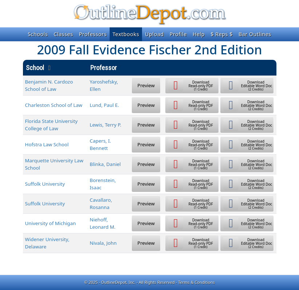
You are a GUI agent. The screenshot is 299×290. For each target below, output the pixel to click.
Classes (63, 34)
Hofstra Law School (47, 144)
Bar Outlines (255, 34)
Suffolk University (45, 184)
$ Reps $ (222, 34)
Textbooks (126, 34)
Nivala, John (103, 243)
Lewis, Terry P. (105, 124)
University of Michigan (50, 223)
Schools (38, 34)
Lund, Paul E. (104, 105)
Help (199, 34)
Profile (178, 34)
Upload (154, 34)
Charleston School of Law (54, 105)
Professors (93, 34)
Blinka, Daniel (105, 164)
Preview (145, 85)
